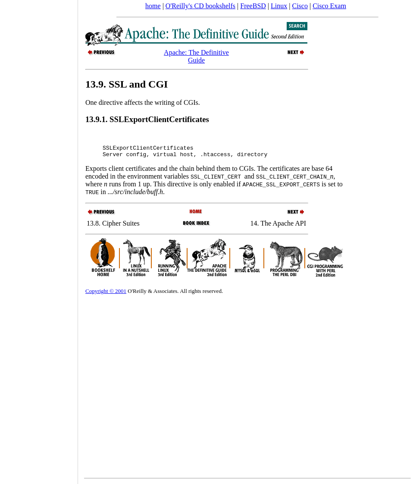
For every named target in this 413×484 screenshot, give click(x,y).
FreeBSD (253, 5)
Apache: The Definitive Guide (196, 56)
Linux (279, 5)
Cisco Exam (329, 5)
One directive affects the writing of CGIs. (142, 102)
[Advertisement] (38, 239)
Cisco (299, 5)
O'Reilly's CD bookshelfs (200, 5)
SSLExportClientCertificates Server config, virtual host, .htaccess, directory (185, 155)
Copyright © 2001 (105, 296)
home (153, 5)
